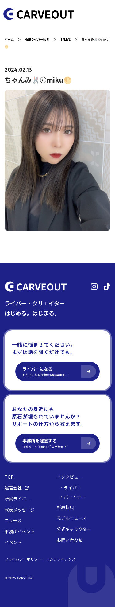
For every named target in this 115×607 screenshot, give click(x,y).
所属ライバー (17, 499)
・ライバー (70, 488)
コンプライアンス (60, 559)
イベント (13, 542)
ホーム (9, 39)
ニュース (13, 520)
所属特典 (65, 507)
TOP (9, 477)
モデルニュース (71, 518)
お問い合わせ (69, 540)
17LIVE (65, 39)
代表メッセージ (20, 510)
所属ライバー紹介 (37, 39)
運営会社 (17, 488)
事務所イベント (20, 532)
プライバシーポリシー (23, 559)
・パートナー (72, 497)
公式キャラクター (74, 529)
